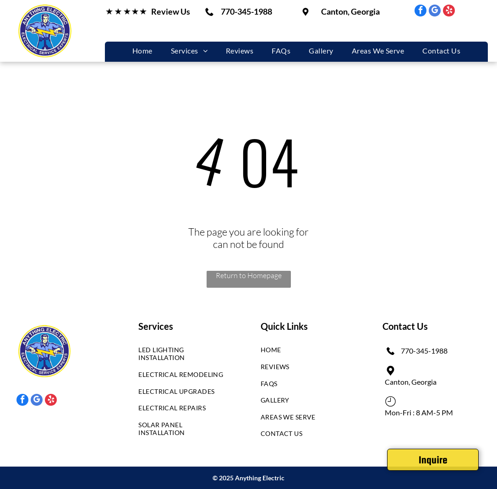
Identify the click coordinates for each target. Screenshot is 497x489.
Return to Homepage (249, 275)
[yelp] (449, 12)
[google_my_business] (435, 12)
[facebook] (420, 12)
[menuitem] (142, 50)
